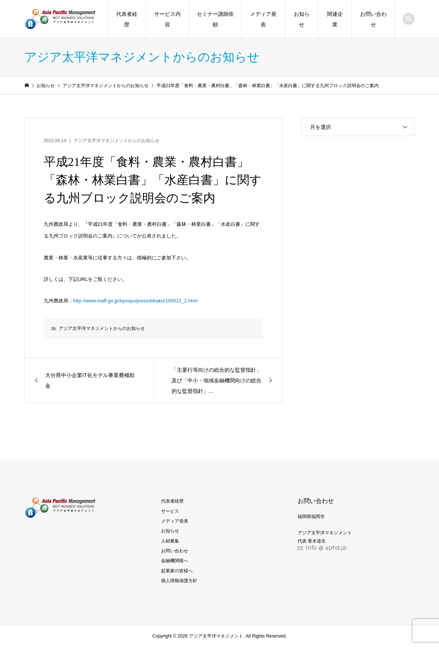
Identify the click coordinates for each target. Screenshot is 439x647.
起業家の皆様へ (177, 570)
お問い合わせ (373, 19)
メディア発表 (263, 19)
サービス (170, 511)
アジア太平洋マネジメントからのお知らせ (117, 140)
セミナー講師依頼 (215, 19)
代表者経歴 (126, 19)
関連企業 (335, 19)
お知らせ (302, 19)
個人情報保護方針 (179, 580)
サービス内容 (167, 19)
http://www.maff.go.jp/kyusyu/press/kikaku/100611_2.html (135, 301)
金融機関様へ (174, 560)
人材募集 (170, 541)
